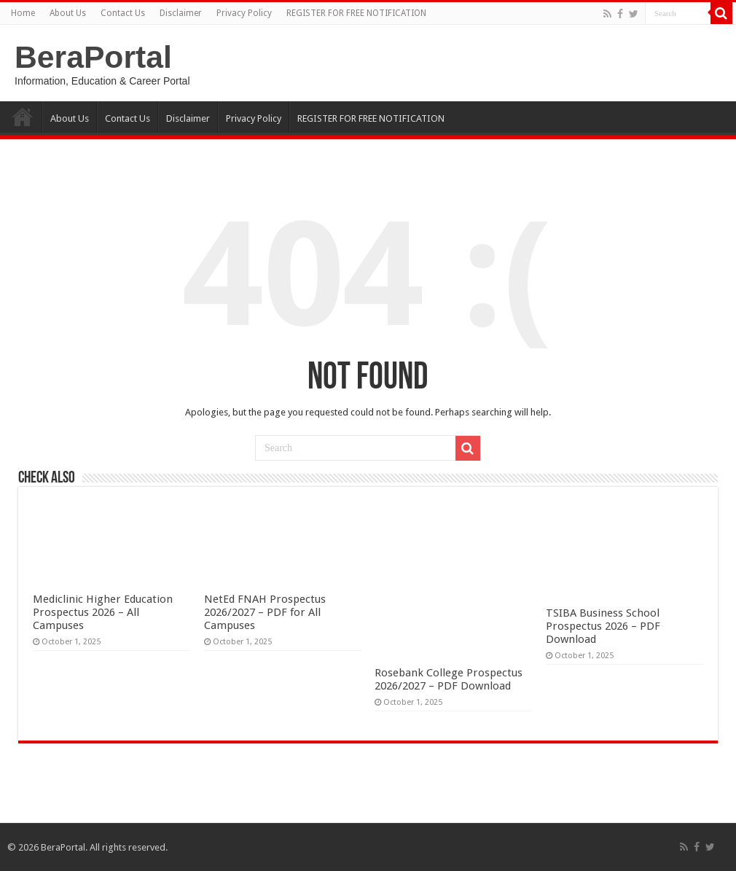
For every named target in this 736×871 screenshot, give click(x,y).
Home (23, 13)
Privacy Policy (244, 13)
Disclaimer (181, 13)
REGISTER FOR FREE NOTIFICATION (356, 13)
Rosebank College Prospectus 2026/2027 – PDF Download (448, 679)
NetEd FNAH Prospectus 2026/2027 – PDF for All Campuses (265, 612)
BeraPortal (93, 56)
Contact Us (123, 13)
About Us (68, 13)
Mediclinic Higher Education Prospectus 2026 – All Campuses (103, 612)
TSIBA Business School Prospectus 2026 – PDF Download (603, 626)
